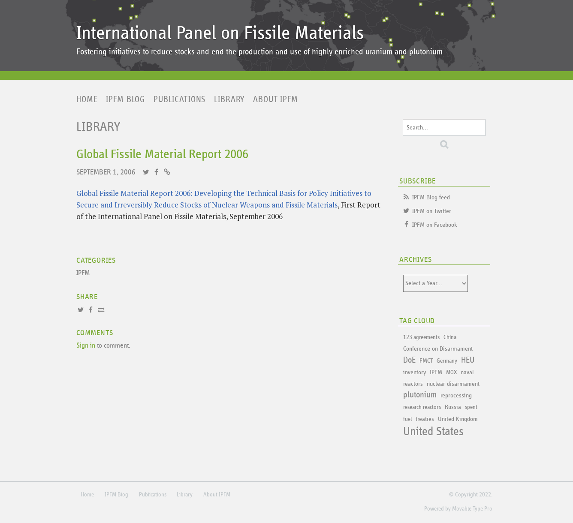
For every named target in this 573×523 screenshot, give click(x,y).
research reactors (422, 407)
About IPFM (275, 99)
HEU (467, 360)
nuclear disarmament (453, 384)
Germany (447, 361)
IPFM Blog (125, 99)
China (449, 337)
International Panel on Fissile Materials (220, 33)
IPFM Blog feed (431, 197)
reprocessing (456, 395)
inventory (414, 372)
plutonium (420, 395)
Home (86, 99)
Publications (179, 99)
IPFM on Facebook (434, 225)
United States (433, 432)
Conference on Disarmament (438, 349)
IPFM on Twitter (431, 211)
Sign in (85, 345)
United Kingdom (458, 419)
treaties (425, 419)
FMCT (426, 361)
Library (229, 99)
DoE (409, 360)
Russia (453, 407)
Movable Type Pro (472, 509)
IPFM (83, 273)
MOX (451, 373)
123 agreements (421, 337)
